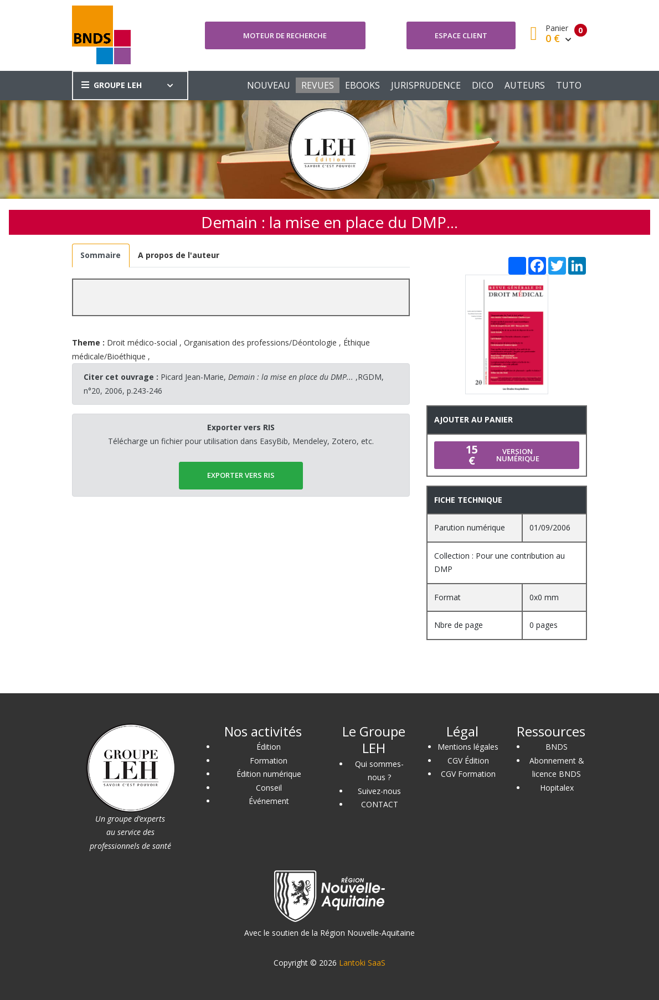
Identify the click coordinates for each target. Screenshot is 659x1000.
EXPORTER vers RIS (241, 475)
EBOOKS (362, 85)
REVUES (317, 85)
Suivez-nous (379, 791)
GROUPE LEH (111, 85)
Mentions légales (467, 746)
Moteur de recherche (285, 35)
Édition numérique (268, 774)
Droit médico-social (142, 342)
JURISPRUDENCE (426, 85)
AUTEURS (524, 85)
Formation (268, 760)
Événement (269, 801)
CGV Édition (468, 760)
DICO (482, 85)
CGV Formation (468, 774)
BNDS (556, 746)
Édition (268, 746)
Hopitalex (557, 787)
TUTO (568, 85)
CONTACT (379, 804)
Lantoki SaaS (362, 962)
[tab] (101, 255)
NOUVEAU (268, 85)
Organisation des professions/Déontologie (260, 342)
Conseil (269, 787)
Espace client (461, 35)
